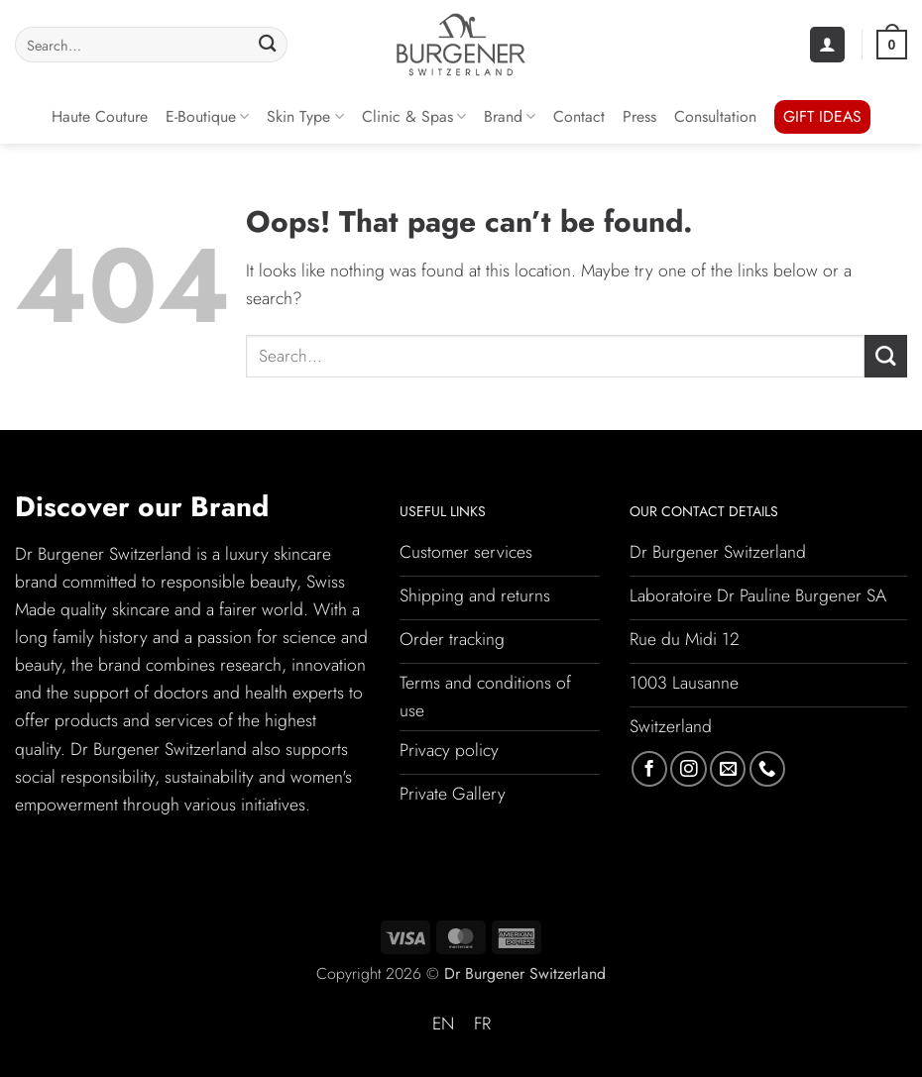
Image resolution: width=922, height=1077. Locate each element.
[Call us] (767, 769)
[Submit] (267, 45)
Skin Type (305, 116)
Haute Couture (100, 116)
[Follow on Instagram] (688, 769)
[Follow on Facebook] (649, 769)
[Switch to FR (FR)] (482, 1024)
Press (639, 116)
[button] (827, 44)
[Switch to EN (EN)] (443, 1024)
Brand (509, 116)
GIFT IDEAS (822, 116)
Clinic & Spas (414, 116)
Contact (579, 116)
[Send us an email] (728, 769)
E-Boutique (207, 116)
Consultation (715, 116)
